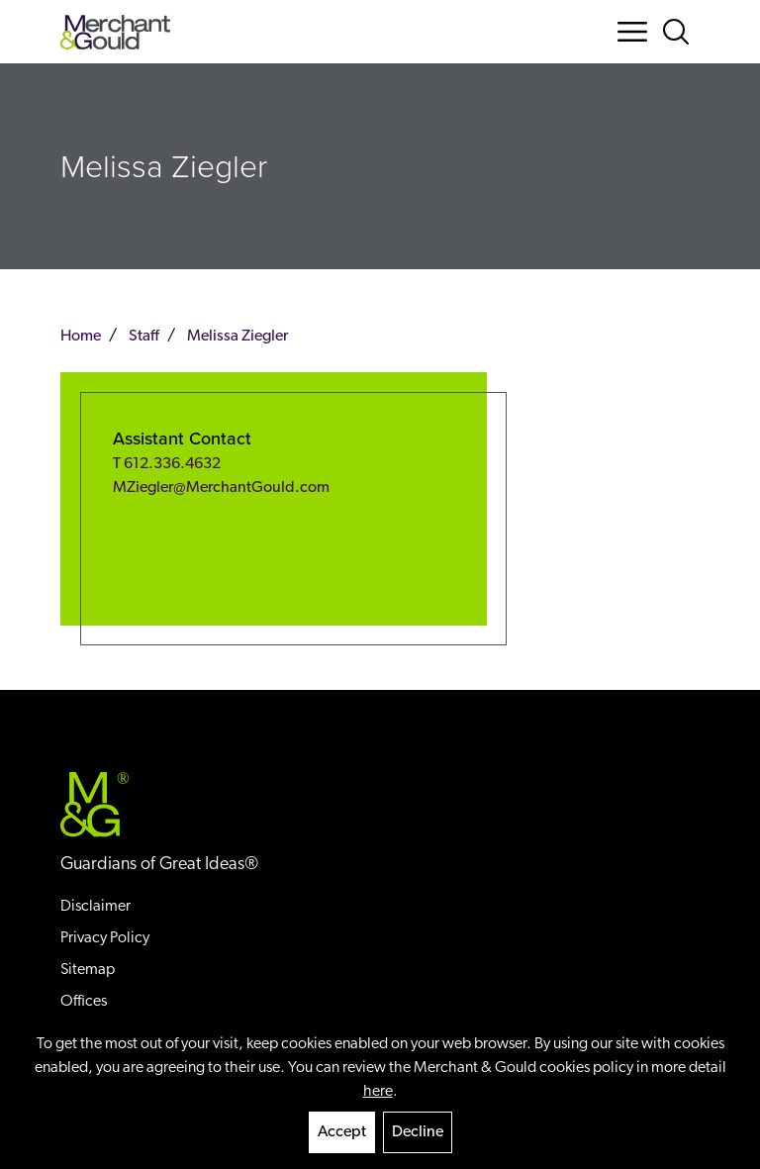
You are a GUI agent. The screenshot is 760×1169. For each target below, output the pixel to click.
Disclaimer (95, 907)
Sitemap (87, 970)
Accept (342, 1132)
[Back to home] (115, 32)
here (378, 1092)
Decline (417, 1132)
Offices (83, 1002)
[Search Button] (680, 31)
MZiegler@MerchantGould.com (221, 488)
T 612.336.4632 (167, 464)
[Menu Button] (632, 31)
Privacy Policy (104, 938)
